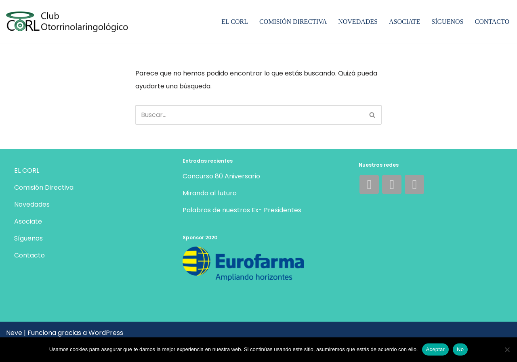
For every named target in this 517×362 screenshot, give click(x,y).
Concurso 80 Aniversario (221, 176)
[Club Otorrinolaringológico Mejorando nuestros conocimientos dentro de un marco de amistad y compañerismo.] (70, 22)
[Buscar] (249, 115)
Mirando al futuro (210, 193)
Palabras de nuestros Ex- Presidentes (242, 210)
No (460, 349)
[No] (507, 349)
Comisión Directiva (293, 21)
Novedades (358, 21)
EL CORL (234, 21)
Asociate (404, 21)
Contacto (492, 21)
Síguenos (447, 21)
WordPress (105, 332)
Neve (14, 332)
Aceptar (435, 349)
